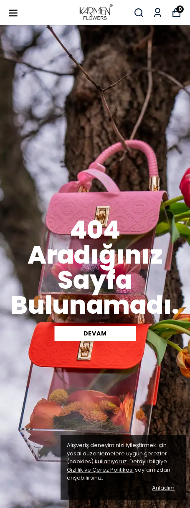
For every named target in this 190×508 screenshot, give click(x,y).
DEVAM (95, 333)
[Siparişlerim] (157, 13)
